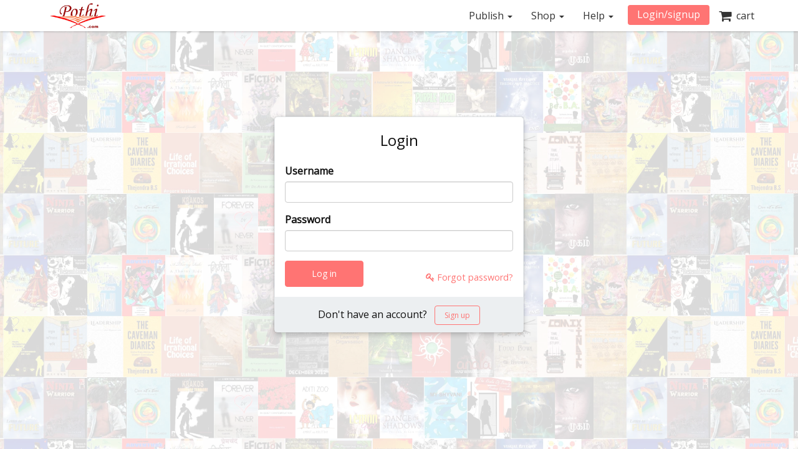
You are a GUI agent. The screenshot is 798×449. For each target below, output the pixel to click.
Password (307, 219)
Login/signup (668, 14)
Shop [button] (547, 15)
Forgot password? (469, 277)
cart (736, 15)
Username (309, 171)
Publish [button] (490, 15)
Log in (324, 273)
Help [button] (598, 15)
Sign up (457, 315)
